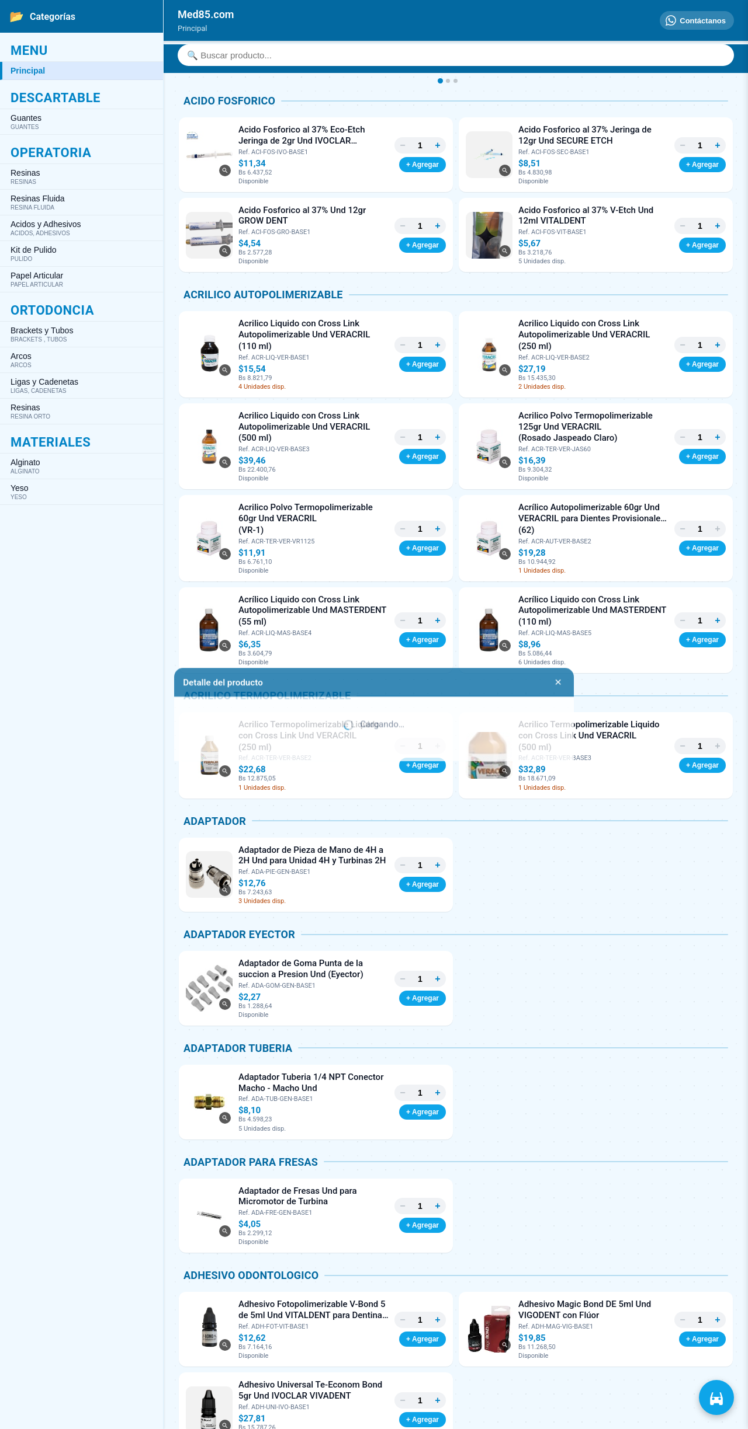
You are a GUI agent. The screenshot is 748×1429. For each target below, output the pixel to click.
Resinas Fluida (82, 202)
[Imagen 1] (439, 80)
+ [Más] (437, 145)
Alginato (82, 466)
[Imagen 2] (448, 81)
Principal (28, 70)
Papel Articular (82, 279)
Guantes (82, 121)
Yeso (82, 491)
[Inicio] (206, 14)
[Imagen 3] (455, 81)
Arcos (82, 359)
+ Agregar (422, 165)
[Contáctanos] (697, 20)
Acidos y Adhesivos (82, 227)
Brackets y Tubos (82, 334)
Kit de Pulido (82, 253)
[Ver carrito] (716, 1397)
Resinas (82, 176)
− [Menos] (402, 145)
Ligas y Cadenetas (82, 385)
